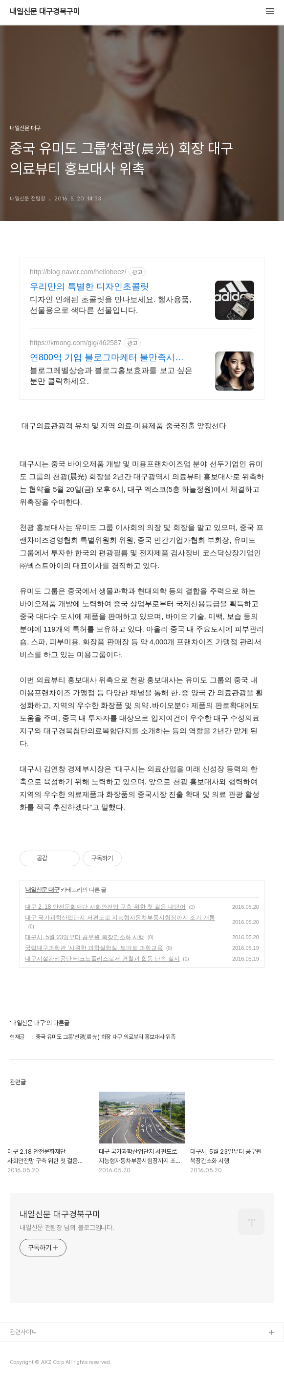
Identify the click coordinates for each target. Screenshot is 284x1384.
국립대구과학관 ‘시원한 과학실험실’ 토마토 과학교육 (94, 948)
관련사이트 (23, 1332)
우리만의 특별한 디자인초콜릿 (89, 286)
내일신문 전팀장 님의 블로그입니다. (67, 1227)
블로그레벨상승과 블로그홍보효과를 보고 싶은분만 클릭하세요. (111, 375)
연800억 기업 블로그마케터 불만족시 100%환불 (102, 357)
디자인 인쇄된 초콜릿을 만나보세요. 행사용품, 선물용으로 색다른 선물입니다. (111, 304)
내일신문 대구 (42, 889)
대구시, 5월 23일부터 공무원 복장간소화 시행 (84, 937)
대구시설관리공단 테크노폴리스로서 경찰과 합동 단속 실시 (102, 958)
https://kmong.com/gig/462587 (76, 343)
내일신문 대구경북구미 (45, 11)
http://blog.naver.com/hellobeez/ (78, 272)
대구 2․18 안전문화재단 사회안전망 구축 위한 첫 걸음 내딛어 (105, 906)
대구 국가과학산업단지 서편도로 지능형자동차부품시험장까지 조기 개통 (120, 917)
